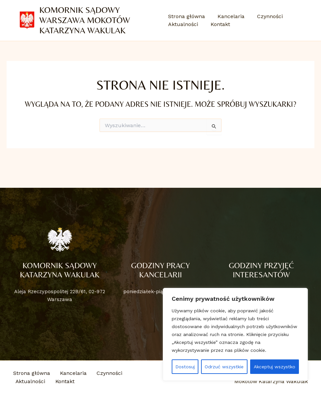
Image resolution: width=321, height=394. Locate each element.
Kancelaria (229, 16)
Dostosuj (185, 366)
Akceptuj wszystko (274, 366)
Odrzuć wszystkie (224, 366)
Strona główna (186, 16)
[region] (235, 334)
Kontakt (218, 24)
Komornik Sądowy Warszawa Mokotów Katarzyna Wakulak (85, 20)
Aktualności (183, 24)
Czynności (266, 16)
